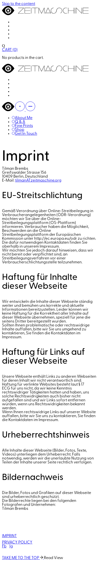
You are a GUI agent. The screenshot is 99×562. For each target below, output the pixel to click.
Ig (11, 546)
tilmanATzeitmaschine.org (38, 181)
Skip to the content (18, 4)
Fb (4, 546)
